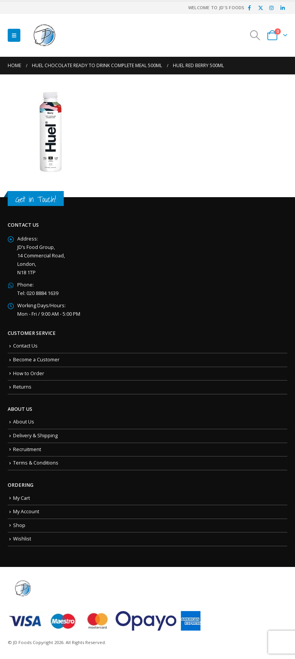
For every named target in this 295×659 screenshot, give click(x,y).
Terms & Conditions (35, 463)
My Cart (21, 498)
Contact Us (25, 346)
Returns (22, 387)
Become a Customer (36, 359)
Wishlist (22, 538)
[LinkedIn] (282, 8)
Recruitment (27, 449)
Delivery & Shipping (35, 435)
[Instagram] (272, 8)
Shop (19, 525)
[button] (14, 35)
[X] (260, 8)
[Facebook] (250, 8)
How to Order (28, 373)
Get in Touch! (35, 199)
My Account (26, 511)
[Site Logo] (44, 35)
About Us (23, 421)
